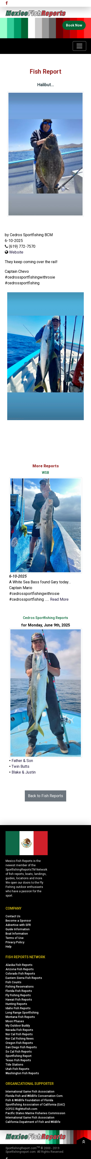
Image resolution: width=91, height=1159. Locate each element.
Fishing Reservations (20, 986)
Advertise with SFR (18, 925)
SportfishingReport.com (21, 1148)
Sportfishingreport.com (21, 1151)
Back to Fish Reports (45, 796)
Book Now (74, 25)
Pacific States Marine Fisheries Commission (35, 1113)
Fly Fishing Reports (18, 995)
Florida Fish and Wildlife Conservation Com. (34, 1096)
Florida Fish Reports (19, 991)
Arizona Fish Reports (20, 969)
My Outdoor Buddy (18, 1025)
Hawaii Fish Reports (19, 999)
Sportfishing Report (19, 1056)
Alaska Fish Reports (19, 965)
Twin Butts (20, 766)
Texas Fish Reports (18, 1060)
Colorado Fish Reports (20, 973)
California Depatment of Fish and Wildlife (33, 1122)
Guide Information (18, 929)
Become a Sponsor (18, 920)
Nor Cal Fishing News (20, 1038)
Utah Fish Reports (17, 1069)
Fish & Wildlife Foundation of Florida (29, 1100)
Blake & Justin (24, 772)
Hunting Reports (16, 1004)
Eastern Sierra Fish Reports (24, 978)
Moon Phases (15, 1021)
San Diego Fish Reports (21, 1047)
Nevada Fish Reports (19, 1030)
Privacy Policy (15, 942)
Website (16, 252)
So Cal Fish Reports (19, 1051)
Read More (59, 599)
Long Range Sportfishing (22, 1012)
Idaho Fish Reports (18, 1008)
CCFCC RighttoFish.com (21, 1109)
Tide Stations (14, 1064)
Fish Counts (13, 982)
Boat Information (17, 933)
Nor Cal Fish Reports (19, 1034)
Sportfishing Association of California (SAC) (35, 1104)
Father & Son (22, 760)
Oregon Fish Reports (19, 1043)
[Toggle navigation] (79, 46)
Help (9, 946)
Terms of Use (15, 938)
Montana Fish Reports (20, 1017)
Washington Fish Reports (22, 1073)
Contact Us (13, 916)
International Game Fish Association (30, 1091)
